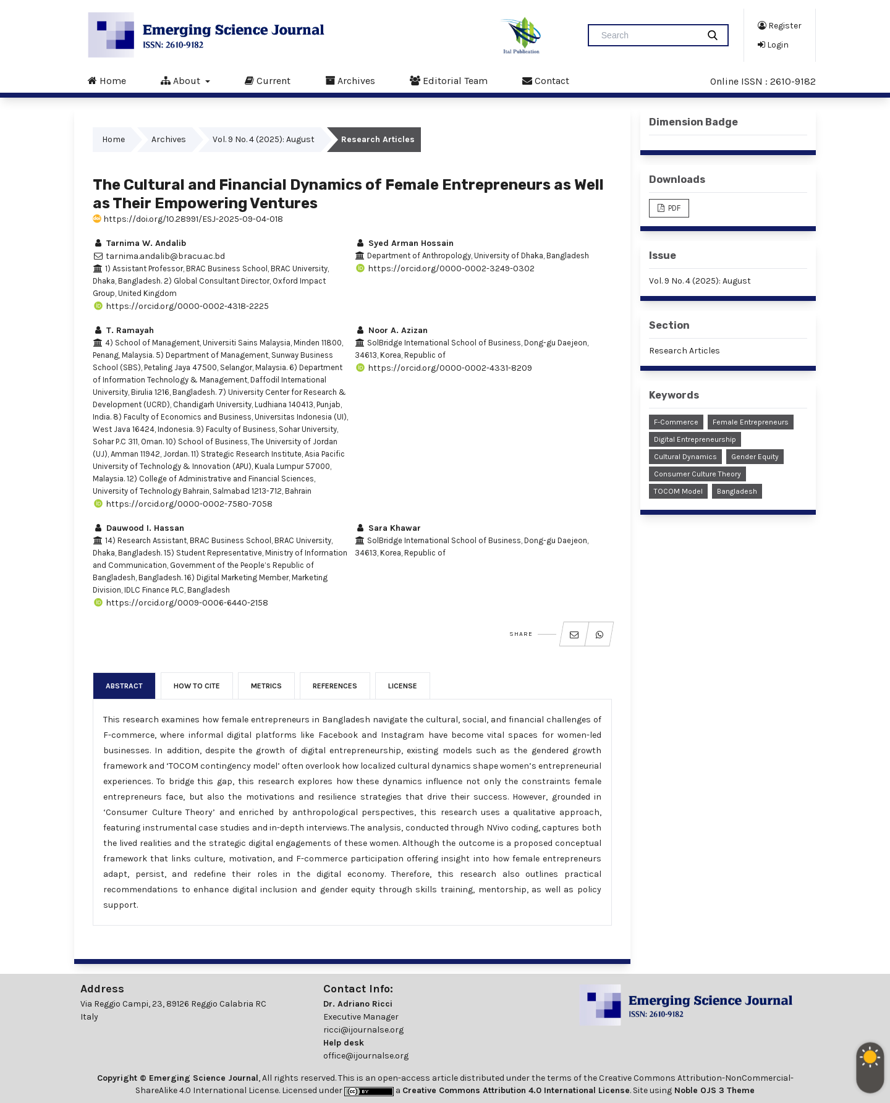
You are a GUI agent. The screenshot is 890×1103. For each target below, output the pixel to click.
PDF (673, 208)
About (182, 80)
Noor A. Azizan (391, 330)
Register (780, 25)
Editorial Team (449, 80)
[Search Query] (648, 35)
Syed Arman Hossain (404, 243)
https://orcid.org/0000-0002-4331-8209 (443, 368)
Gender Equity (755, 456)
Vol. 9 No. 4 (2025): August (264, 139)
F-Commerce (676, 422)
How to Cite (197, 686)
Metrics (266, 686)
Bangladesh (737, 491)
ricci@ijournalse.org (363, 1030)
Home (107, 80)
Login (773, 44)
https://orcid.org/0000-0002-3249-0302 (445, 268)
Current (267, 80)
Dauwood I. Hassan (138, 528)
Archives (350, 80)
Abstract (124, 686)
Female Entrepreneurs (751, 422)
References (335, 686)
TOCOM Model (678, 491)
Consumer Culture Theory (697, 474)
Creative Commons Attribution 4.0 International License (516, 1090)
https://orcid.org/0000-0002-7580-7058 (183, 504)
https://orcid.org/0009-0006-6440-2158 (180, 603)
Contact (545, 80)
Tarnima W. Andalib (139, 243)
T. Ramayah (123, 330)
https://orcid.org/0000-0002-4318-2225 (181, 306)
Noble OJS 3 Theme (713, 1090)
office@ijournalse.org (366, 1055)
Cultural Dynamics (685, 456)
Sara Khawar (388, 528)
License (402, 686)
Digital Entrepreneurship (695, 439)
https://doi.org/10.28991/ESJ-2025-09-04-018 (188, 219)
